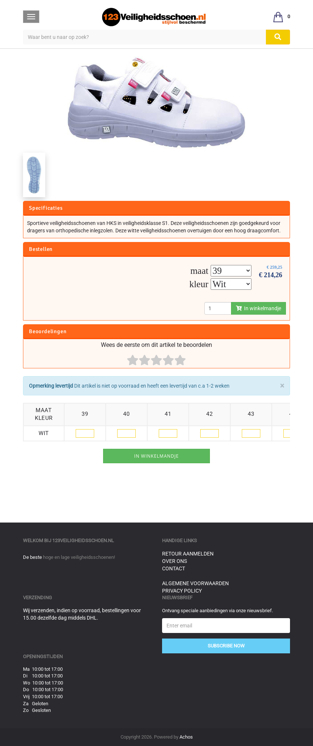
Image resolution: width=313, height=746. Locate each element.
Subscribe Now (226, 646)
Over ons (174, 561)
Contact (173, 568)
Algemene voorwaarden (195, 583)
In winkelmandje (258, 308)
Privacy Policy (182, 591)
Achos (186, 737)
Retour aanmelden (188, 554)
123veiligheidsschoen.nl (83, 540)
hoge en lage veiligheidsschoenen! (79, 557)
